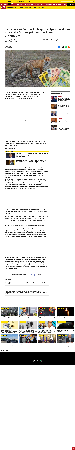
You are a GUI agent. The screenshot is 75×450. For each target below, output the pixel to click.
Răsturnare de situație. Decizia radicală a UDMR (8, 350)
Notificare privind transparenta (63, 358)
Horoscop (16, 1)
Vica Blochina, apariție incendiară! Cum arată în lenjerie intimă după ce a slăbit (27, 317)
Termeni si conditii (18, 358)
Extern (60, 4)
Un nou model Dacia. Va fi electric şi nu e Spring (65, 331)
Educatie (42, 4)
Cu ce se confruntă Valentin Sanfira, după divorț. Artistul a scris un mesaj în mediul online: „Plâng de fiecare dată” (46, 331)
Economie (30, 4)
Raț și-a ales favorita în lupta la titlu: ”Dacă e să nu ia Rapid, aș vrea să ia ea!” (28, 345)
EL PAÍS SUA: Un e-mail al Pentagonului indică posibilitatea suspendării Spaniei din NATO (8, 317)
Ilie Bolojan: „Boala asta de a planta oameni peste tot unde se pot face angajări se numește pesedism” (64, 99)
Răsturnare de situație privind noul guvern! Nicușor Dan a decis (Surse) (46, 344)
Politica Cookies (8, 358)
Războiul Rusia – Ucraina (24, 1)
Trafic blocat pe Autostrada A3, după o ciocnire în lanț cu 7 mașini (9, 344)
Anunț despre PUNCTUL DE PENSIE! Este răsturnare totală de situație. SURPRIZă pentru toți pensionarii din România (25, 287)
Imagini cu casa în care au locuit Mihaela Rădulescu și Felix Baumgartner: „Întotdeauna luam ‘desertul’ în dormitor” (64, 128)
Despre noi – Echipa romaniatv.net (37, 358)
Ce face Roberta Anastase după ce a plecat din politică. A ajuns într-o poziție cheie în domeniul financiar (26, 283)
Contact (25, 358)
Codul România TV (51, 358)
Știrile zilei (3, 1)
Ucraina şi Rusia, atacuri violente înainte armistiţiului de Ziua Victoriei (25, 7)
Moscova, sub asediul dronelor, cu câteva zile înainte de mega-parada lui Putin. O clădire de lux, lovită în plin (65, 345)
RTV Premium (9, 1)
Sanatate (49, 4)
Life (65, 4)
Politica (16, 4)
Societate (23, 4)
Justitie (36, 4)
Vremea (55, 4)
